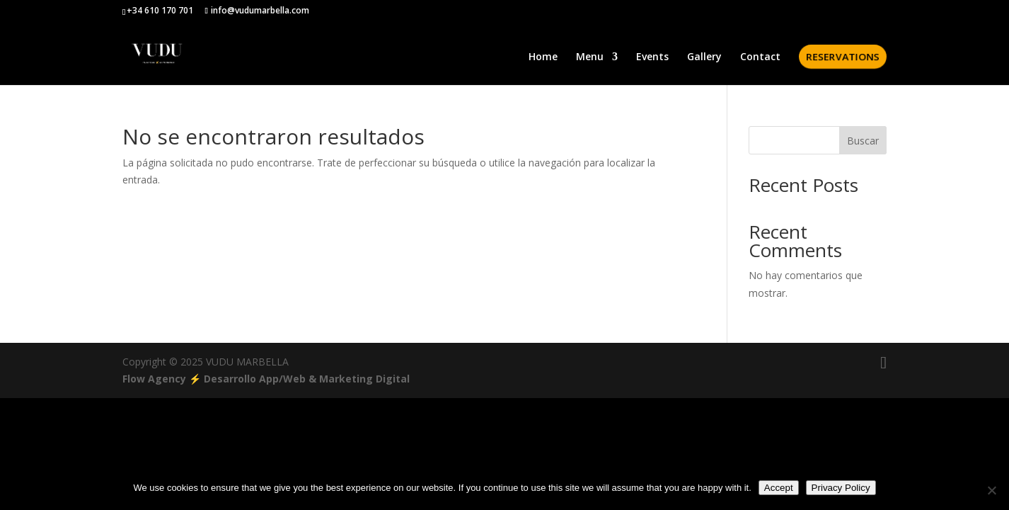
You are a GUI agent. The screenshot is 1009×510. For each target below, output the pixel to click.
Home (543, 57)
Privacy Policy (841, 487)
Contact (760, 57)
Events (652, 57)
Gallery (704, 57)
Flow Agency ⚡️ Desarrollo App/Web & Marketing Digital (266, 378)
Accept (778, 487)
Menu (590, 57)
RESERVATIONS (842, 56)
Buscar (863, 140)
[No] (991, 490)
